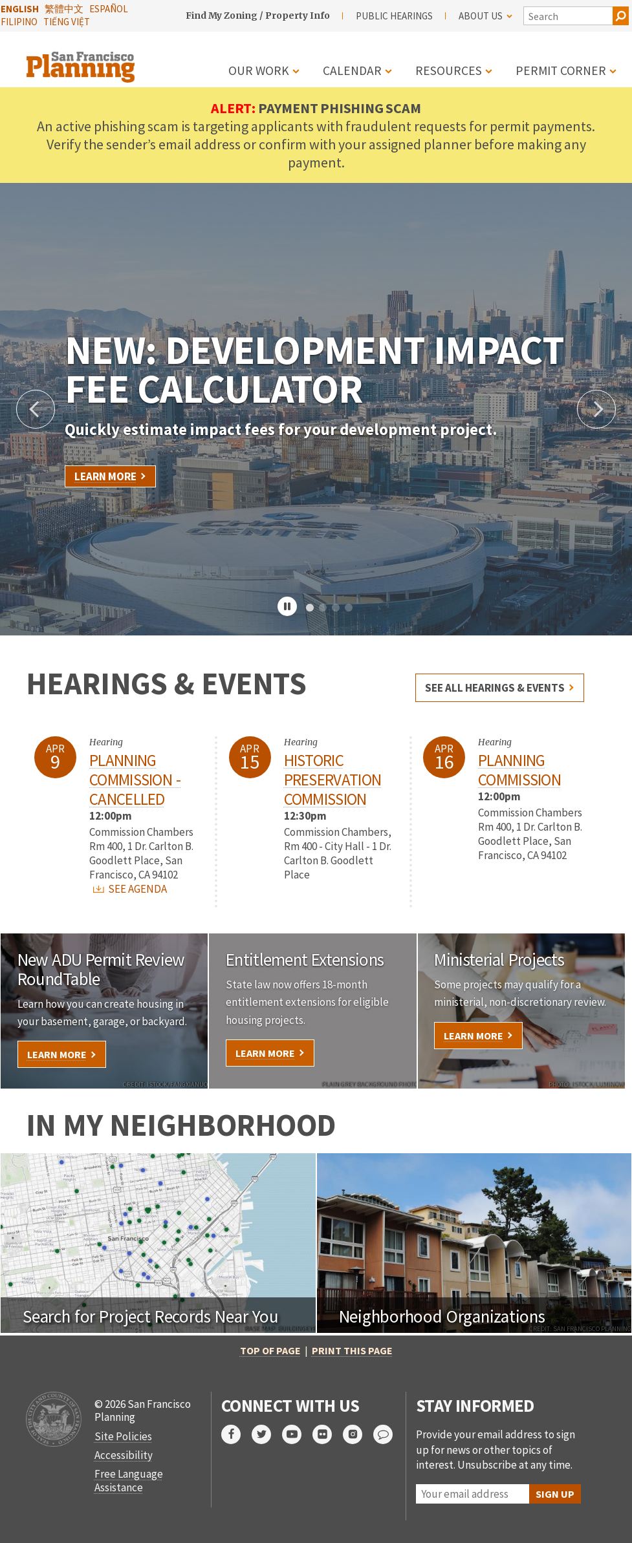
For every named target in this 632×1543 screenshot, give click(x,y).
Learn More (105, 476)
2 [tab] (322, 608)
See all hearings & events (495, 688)
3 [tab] (335, 608)
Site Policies (123, 1436)
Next (596, 409)
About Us (485, 16)
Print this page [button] (352, 1350)
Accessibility (123, 1455)
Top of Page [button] (270, 1350)
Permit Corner (561, 70)
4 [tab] (348, 608)
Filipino (19, 22)
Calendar (352, 70)
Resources (448, 70)
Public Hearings (394, 16)
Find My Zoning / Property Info (258, 15)
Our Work (258, 70)
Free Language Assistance (128, 1480)
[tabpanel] (316, 409)
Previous (35, 409)
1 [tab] (309, 608)
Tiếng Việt (66, 22)
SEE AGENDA (130, 889)
